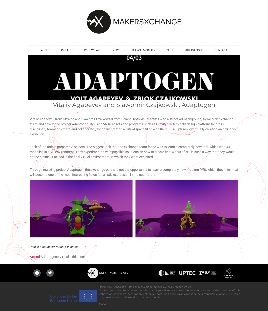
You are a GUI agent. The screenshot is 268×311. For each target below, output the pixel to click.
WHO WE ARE (92, 50)
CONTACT (221, 50)
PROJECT (67, 50)
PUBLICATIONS (193, 50)
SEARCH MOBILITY (143, 50)
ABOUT (45, 50)
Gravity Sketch (167, 124)
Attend (35, 257)
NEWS (116, 50)
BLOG (169, 50)
